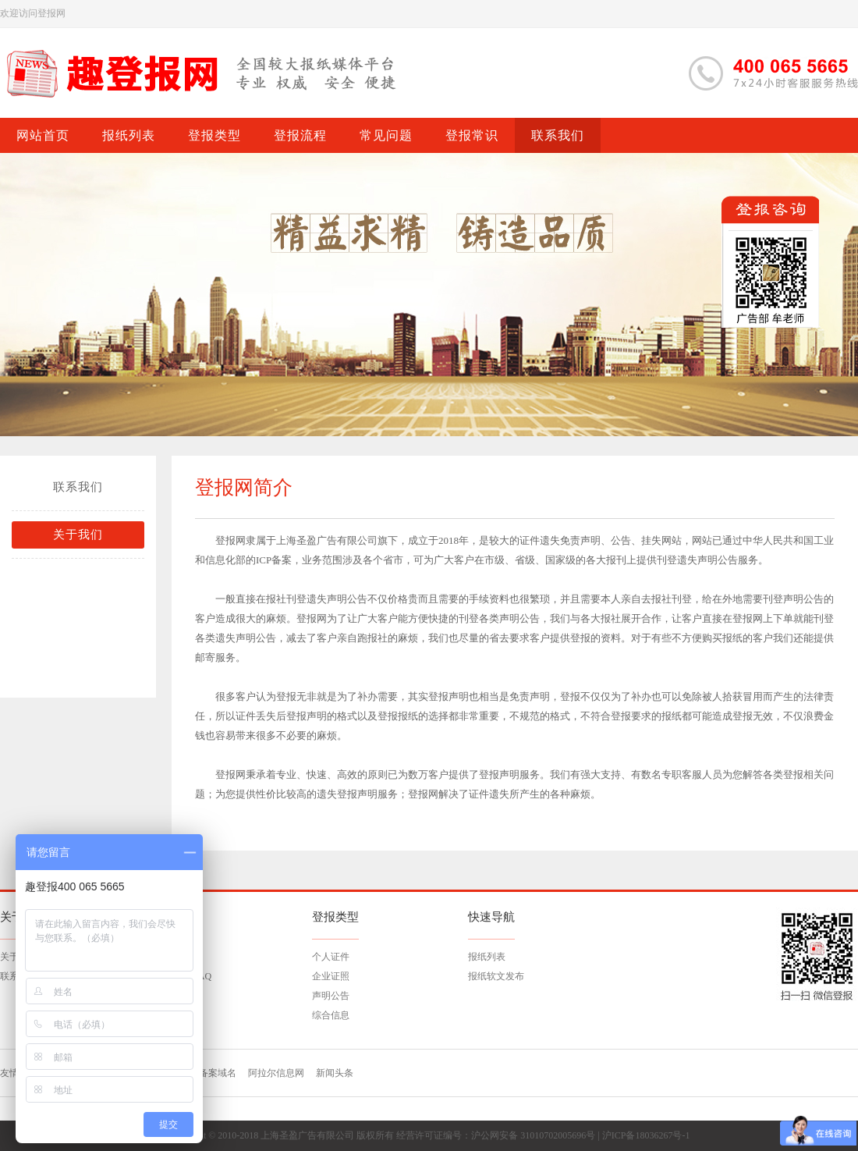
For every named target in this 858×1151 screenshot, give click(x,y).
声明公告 (330, 995)
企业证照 (330, 976)
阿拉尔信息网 (276, 1073)
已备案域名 (213, 1073)
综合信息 (330, 1015)
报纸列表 (486, 956)
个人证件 (330, 956)
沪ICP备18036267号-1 (646, 1135)
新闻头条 (334, 1073)
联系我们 (78, 487)
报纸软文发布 (496, 976)
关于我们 (78, 534)
